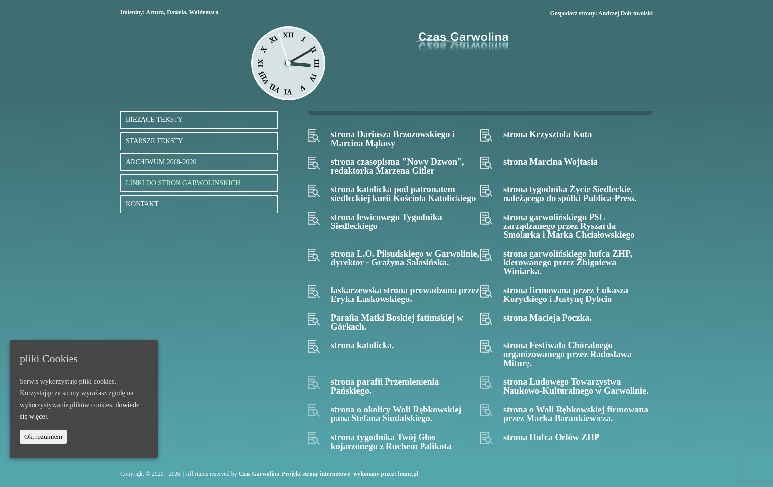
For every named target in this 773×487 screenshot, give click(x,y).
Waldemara (204, 12)
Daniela (176, 12)
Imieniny (131, 12)
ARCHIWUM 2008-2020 (161, 162)
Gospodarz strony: (601, 13)
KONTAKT (142, 204)
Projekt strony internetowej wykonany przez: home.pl (350, 473)
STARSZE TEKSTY (154, 141)
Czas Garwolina (259, 473)
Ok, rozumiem (43, 436)
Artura (155, 12)
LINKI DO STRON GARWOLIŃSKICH (183, 183)
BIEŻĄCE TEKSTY (154, 119)
